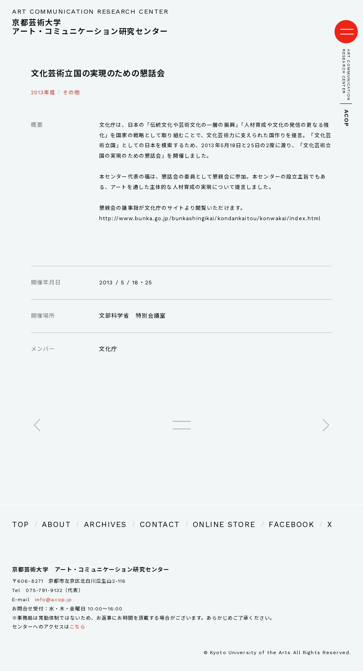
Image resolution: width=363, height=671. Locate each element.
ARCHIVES (87, 514)
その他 (71, 84)
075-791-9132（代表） (55, 579)
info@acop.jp (53, 588)
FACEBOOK (236, 514)
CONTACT (131, 514)
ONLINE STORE (182, 514)
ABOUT (49, 514)
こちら (77, 615)
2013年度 (43, 84)
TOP (18, 514)
